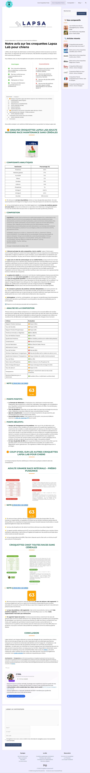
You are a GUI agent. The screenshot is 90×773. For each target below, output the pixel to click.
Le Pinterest (67, 758)
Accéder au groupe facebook (16, 696)
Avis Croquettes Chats (43, 2)
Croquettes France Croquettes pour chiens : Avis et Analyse (77, 78)
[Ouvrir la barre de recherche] (86, 3)
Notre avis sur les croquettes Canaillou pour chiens (77, 50)
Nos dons (22, 759)
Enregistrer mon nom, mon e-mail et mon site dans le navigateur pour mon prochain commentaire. (31, 739)
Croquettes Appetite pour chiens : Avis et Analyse (76, 84)
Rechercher (67, 11)
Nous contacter (23, 758)
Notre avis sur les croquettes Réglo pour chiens (77, 61)
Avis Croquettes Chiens (58, 2)
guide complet (18, 653)
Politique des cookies (45, 758)
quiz (8, 667)
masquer (16, 96)
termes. (13, 663)
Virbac (46, 649)
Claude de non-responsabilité (45, 759)
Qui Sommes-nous (23, 756)
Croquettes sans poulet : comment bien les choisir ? (77, 45)
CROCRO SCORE (20, 383)
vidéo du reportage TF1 (22, 418)
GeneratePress (58, 770)
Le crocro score (23, 761)
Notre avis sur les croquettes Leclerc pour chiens (77, 56)
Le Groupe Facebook (67, 759)
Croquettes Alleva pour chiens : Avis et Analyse (75, 66)
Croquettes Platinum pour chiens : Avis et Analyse (76, 72)
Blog (81, 3)
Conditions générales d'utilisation (45, 756)
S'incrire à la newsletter (67, 756)
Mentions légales (45, 761)
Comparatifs (72, 3)
